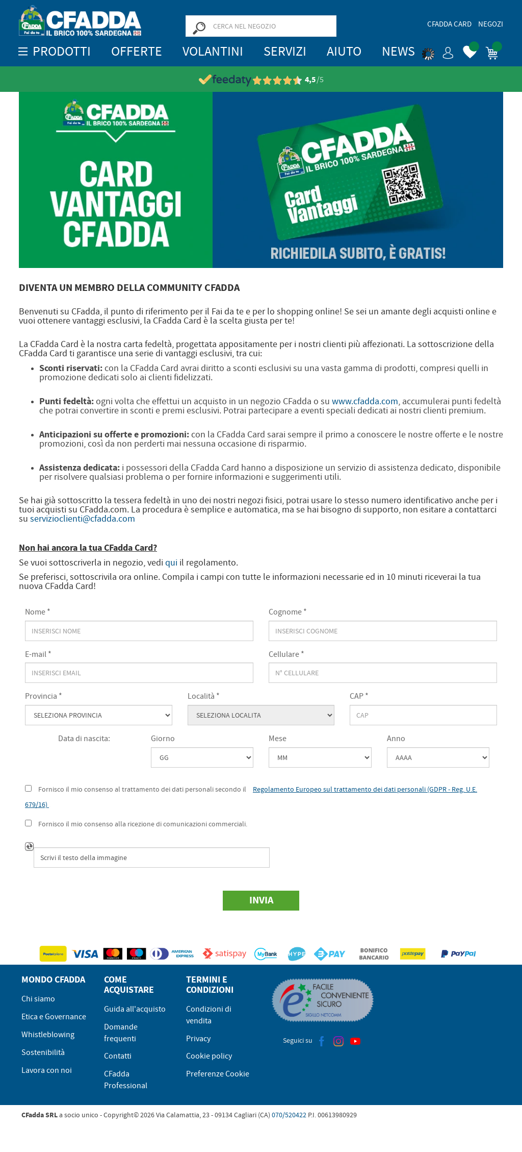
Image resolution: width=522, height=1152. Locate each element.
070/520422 (289, 1114)
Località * (204, 696)
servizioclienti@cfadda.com (82, 519)
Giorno (163, 738)
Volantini (212, 51)
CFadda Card (449, 24)
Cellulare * (286, 654)
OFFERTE (136, 51)
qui (171, 563)
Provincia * (43, 696)
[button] (438, 51)
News (398, 51)
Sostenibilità (43, 1052)
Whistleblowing (47, 1035)
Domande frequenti (121, 1033)
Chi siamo (38, 999)
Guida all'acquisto (135, 1009)
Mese (277, 738)
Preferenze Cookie (217, 1074)
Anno (396, 738)
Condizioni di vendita (208, 1015)
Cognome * (288, 612)
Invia (261, 900)
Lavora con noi (46, 1070)
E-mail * (38, 654)
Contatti (118, 1056)
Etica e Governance (53, 1017)
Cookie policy (209, 1056)
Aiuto (344, 51)
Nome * (37, 612)
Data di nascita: (84, 738)
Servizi (285, 51)
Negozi (490, 24)
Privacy (198, 1039)
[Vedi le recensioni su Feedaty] (261, 80)
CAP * (359, 696)
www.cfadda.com (365, 401)
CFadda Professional (125, 1080)
